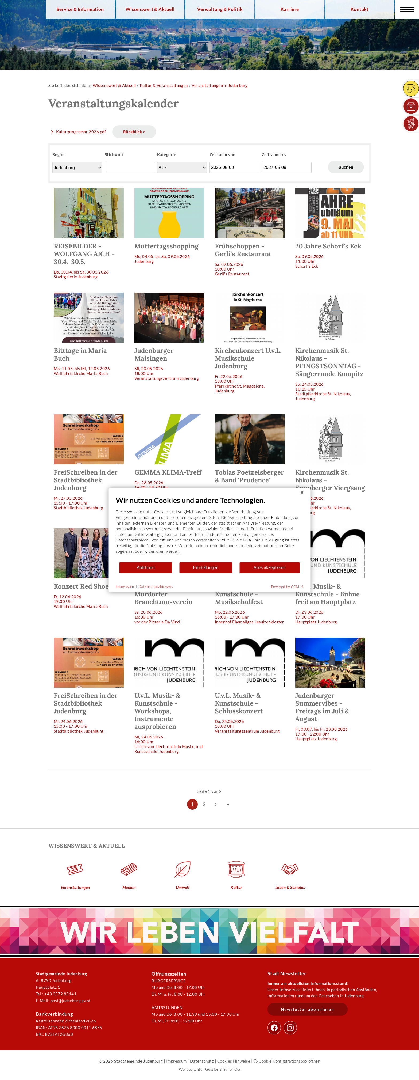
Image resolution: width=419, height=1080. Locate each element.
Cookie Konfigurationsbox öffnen (287, 1061)
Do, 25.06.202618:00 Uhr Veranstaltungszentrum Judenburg (250, 685)
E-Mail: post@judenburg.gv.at (63, 1000)
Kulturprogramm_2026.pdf (81, 131)
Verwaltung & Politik (219, 9)
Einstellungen (206, 567)
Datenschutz (202, 1061)
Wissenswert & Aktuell (150, 9)
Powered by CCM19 (287, 586)
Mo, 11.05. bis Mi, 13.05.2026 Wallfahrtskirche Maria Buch (88, 334)
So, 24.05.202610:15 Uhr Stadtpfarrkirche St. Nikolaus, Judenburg (330, 347)
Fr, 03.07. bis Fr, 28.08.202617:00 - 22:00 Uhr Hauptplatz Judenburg (330, 689)
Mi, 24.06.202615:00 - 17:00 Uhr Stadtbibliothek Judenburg (88, 685)
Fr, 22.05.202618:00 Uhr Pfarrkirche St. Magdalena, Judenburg (250, 343)
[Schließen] (302, 492)
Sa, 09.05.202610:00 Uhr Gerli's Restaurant (250, 232)
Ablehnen (146, 567)
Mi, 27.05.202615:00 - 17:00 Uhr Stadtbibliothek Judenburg (88, 462)
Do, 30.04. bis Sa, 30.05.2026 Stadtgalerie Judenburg (88, 233)
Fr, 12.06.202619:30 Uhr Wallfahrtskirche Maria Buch (88, 568)
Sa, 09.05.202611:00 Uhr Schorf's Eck (330, 228)
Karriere (290, 9)
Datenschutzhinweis (155, 586)
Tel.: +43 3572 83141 (56, 993)
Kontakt (359, 9)
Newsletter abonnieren (307, 1009)
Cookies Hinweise (233, 1061)
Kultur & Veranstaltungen (164, 85)
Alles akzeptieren (270, 567)
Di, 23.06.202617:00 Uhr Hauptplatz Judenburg (330, 576)
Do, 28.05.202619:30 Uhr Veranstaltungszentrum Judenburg (250, 458)
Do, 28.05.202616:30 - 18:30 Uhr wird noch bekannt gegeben (169, 454)
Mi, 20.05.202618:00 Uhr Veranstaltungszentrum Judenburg (169, 337)
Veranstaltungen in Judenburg (220, 85)
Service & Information (80, 9)
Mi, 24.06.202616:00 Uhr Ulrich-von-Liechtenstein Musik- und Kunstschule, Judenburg (169, 696)
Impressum (176, 1061)
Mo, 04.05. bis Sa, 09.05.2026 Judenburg (169, 226)
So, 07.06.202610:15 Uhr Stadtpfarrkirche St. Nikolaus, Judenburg (330, 464)
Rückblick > (134, 131)
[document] (210, 528)
